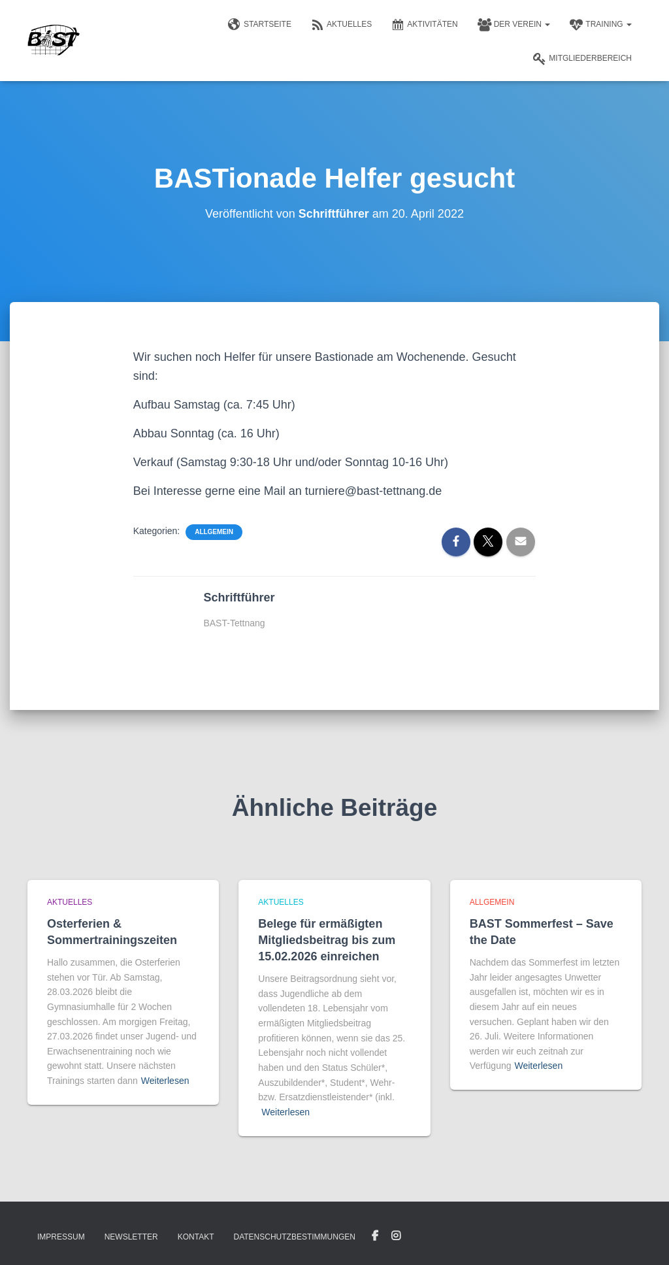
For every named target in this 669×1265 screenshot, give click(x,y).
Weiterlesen (165, 1080)
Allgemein (214, 531)
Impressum (61, 1236)
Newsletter (131, 1236)
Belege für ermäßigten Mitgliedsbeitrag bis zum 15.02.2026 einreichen (326, 940)
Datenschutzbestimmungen (294, 1236)
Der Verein (514, 24)
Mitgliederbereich (582, 58)
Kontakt (196, 1236)
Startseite (259, 24)
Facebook (375, 1236)
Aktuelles (341, 24)
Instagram (396, 1236)
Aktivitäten (424, 24)
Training (601, 24)
